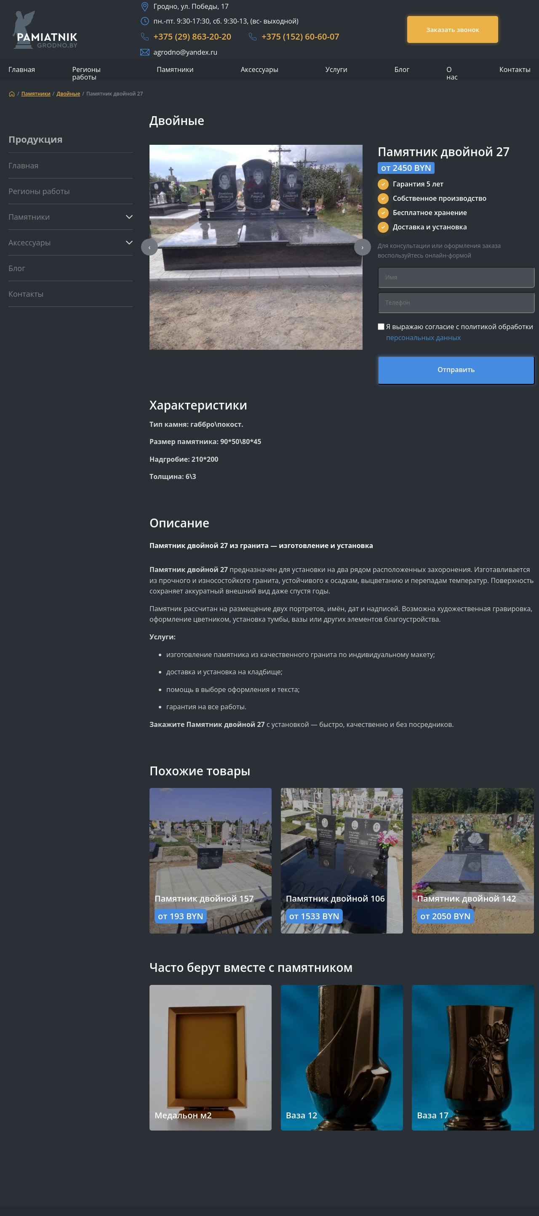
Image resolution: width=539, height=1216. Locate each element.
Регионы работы (86, 73)
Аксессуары (259, 70)
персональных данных (423, 337)
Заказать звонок (452, 29)
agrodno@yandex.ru (186, 52)
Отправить (456, 369)
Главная (21, 69)
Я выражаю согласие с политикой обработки (459, 332)
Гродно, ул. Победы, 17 (191, 6)
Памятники (175, 70)
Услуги (336, 70)
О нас (452, 73)
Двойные (68, 93)
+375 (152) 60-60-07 (300, 36)
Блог (402, 69)
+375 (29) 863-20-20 (193, 36)
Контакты (515, 69)
